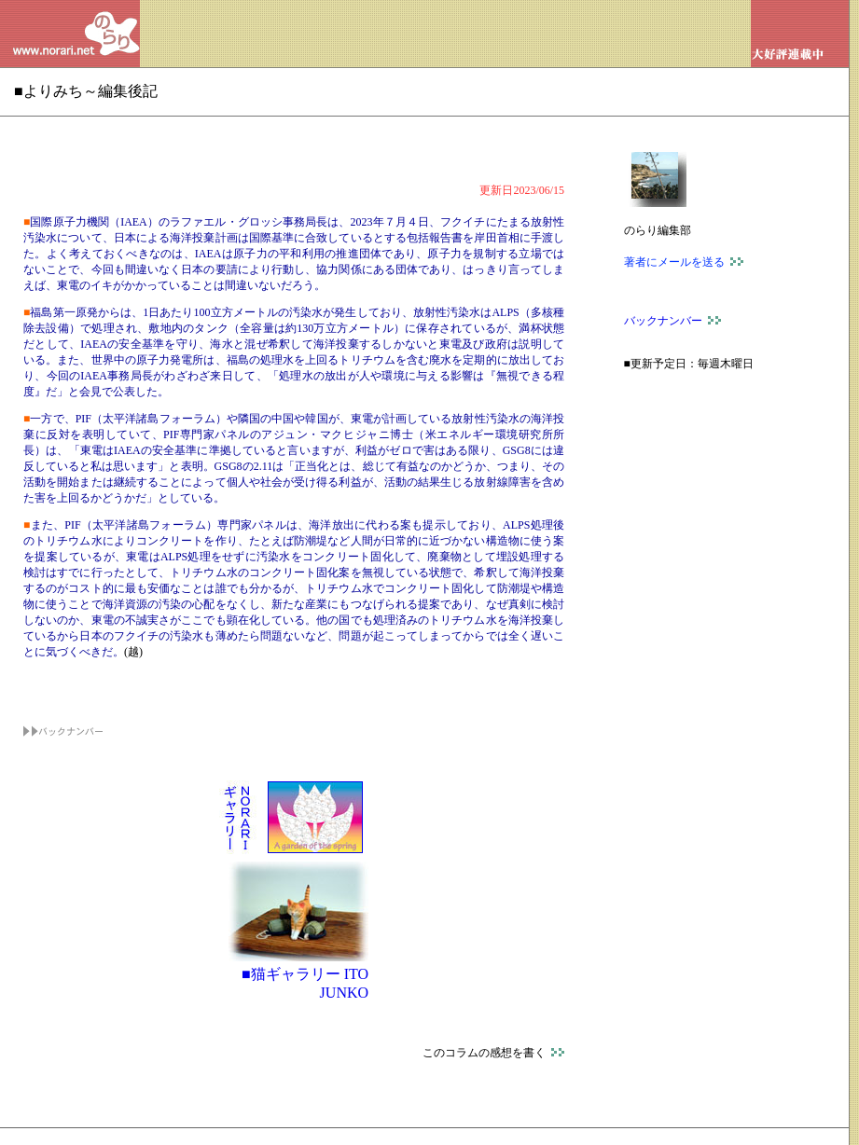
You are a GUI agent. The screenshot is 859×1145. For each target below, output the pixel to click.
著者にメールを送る (683, 262)
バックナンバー (672, 320)
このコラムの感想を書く (493, 1052)
